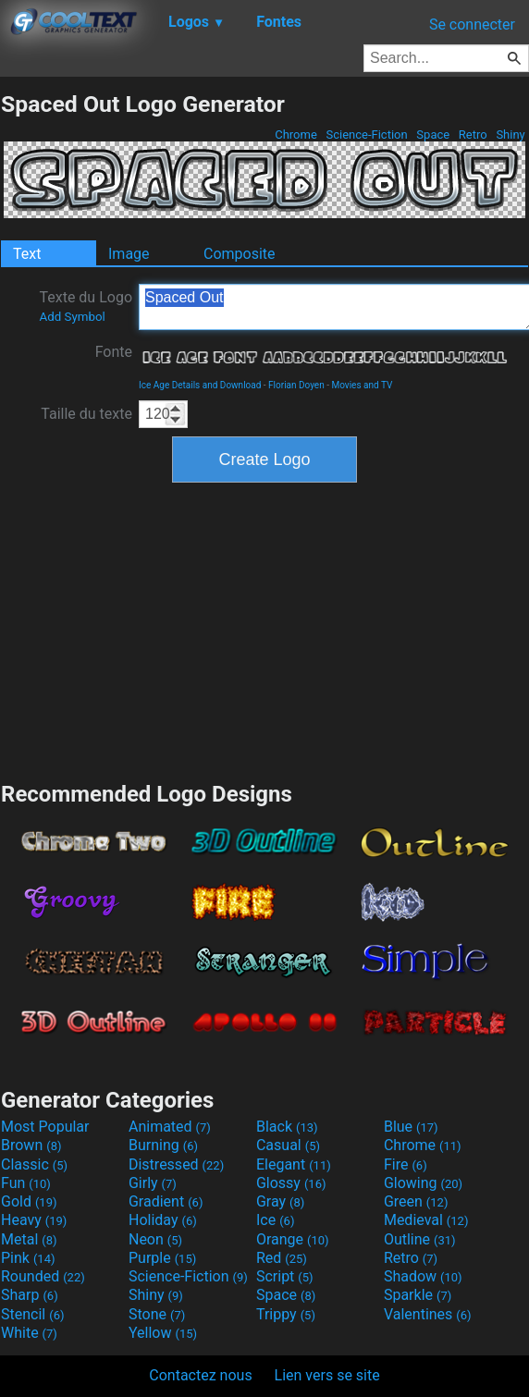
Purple (162, 1258)
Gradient (166, 1201)
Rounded (43, 1276)
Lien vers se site (327, 1375)
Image (129, 254)
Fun (26, 1183)
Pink (28, 1258)
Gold (29, 1201)
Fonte (113, 352)
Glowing (423, 1183)
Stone (157, 1314)
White (29, 1333)
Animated (170, 1126)
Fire (405, 1164)
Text (27, 254)
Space (432, 134)
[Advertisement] (264, 629)
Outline (420, 1239)
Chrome (296, 134)
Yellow (163, 1333)
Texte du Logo (85, 306)
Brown (31, 1145)
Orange (292, 1239)
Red (281, 1258)
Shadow (423, 1276)
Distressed (176, 1164)
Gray (280, 1201)
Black (287, 1126)
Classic (34, 1164)
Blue (411, 1126)
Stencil (32, 1314)
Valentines (428, 1314)
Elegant (293, 1164)
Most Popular (45, 1126)
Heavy (34, 1220)
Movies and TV (361, 385)
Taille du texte (86, 414)
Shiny (510, 134)
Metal (29, 1239)
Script (285, 1276)
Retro (473, 134)
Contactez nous (200, 1375)
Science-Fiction (367, 134)
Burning (163, 1145)
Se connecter (472, 24)
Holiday (163, 1220)
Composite (239, 254)
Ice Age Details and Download (200, 385)
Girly (153, 1183)
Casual (288, 1145)
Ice (275, 1220)
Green (416, 1201)
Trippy (285, 1314)
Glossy (291, 1183)
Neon (155, 1239)
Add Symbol (72, 317)
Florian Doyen (296, 385)
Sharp (29, 1295)
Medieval (426, 1220)
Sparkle (417, 1295)
